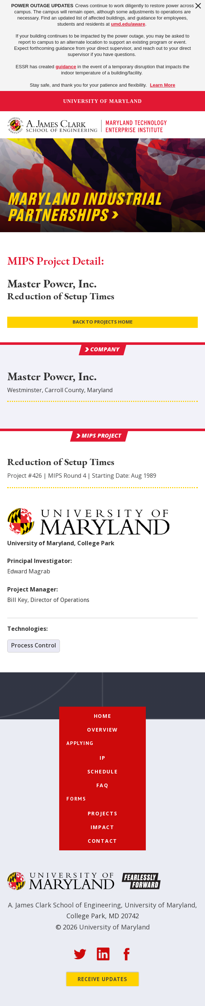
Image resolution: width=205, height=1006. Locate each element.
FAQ (102, 785)
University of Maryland (102, 101)
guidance (66, 66)
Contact (102, 840)
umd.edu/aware (128, 24)
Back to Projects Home (102, 321)
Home (103, 715)
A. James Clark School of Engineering (64, 905)
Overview (102, 729)
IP (103, 757)
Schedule (102, 771)
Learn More (162, 85)
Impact (102, 827)
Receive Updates (102, 979)
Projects (103, 813)
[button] (190, 125)
